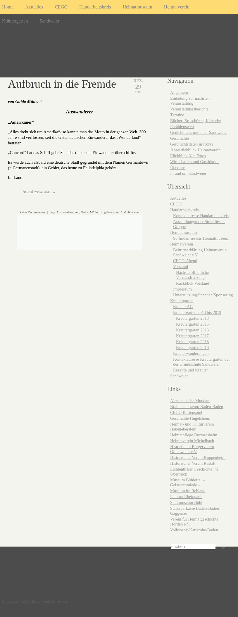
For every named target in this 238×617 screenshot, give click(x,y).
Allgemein (179, 92)
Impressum (182, 289)
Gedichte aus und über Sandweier (198, 132)
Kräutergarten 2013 (192, 318)
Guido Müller (90, 212)
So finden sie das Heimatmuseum (201, 238)
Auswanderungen (67, 212)
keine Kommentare (32, 212)
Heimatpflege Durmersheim (193, 435)
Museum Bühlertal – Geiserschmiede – (187, 482)
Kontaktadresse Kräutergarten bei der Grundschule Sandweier (201, 362)
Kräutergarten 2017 (192, 335)
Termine (177, 115)
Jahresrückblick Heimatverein (195, 150)
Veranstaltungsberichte (189, 109)
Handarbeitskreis (95, 6)
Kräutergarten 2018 (192, 341)
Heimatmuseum (137, 6)
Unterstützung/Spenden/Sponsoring (203, 295)
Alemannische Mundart (190, 400)
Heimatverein (176, 6)
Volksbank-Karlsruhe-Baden (194, 530)
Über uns (177, 167)
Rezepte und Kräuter (190, 370)
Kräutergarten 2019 (192, 347)
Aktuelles (34, 6)
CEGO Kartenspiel (186, 412)
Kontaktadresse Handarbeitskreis (201, 215)
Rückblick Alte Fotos (188, 155)
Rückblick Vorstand (192, 283)
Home (7, 6)
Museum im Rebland (188, 490)
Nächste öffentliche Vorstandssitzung (192, 275)
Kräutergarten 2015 (192, 324)
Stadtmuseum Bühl (186, 502)
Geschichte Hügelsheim (190, 418)
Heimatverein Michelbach (192, 440)
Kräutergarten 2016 (192, 330)
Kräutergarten (15, 20)
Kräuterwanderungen (190, 353)
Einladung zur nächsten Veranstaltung (190, 101)
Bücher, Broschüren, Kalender (195, 120)
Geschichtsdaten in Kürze (191, 144)
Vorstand (180, 266)
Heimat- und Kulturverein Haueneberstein (192, 426)
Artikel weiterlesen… (39, 191)
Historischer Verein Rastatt (192, 463)
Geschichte (179, 138)
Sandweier (50, 20)
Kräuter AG (183, 306)
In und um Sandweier (188, 173)
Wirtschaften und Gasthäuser (194, 161)
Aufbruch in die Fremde (62, 84)
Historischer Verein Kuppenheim (197, 457)
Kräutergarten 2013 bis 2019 (197, 312)
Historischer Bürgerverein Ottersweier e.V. (192, 449)
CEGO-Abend (185, 260)
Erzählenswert (129, 212)
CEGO (61, 6)
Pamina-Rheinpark (186, 496)
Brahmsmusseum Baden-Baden (196, 406)
